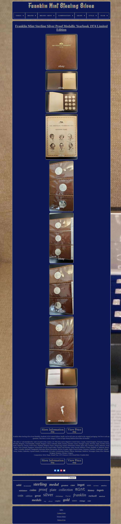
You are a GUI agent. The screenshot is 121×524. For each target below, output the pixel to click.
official (50, 501)
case (73, 485)
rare (89, 501)
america (103, 485)
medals (36, 500)
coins (33, 490)
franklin (79, 495)
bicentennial (27, 486)
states (74, 500)
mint (80, 489)
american (102, 496)
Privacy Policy (61, 516)
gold (66, 500)
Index (61, 510)
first (68, 496)
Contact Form (61, 513)
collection (66, 490)
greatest (64, 485)
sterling (40, 484)
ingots (100, 490)
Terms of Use (61, 520)
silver (48, 494)
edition (29, 496)
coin (20, 495)
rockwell (93, 496)
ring (45, 501)
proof (43, 489)
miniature (23, 491)
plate (53, 490)
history (91, 490)
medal (54, 484)
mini (89, 485)
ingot (80, 484)
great (38, 495)
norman (96, 485)
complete (58, 501)
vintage (82, 501)
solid (18, 485)
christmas (59, 496)
